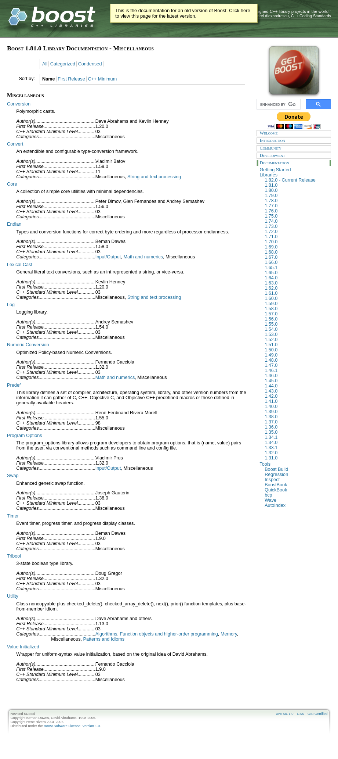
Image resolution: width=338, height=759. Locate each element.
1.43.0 (296, 391)
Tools (294, 464)
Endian (14, 224)
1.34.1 (296, 437)
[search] (277, 104)
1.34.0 (296, 442)
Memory (229, 634)
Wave (296, 500)
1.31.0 (296, 458)
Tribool (14, 556)
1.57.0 (296, 313)
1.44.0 (296, 386)
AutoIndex (296, 505)
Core (12, 184)
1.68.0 (296, 252)
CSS (300, 714)
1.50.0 (296, 349)
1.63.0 (296, 283)
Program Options (24, 435)
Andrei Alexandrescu (270, 16)
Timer (13, 516)
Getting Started (294, 169)
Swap (13, 475)
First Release (71, 79)
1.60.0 (296, 298)
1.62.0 (296, 288)
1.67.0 (296, 257)
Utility (12, 596)
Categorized (62, 64)
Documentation (294, 162)
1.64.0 (296, 277)
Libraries (294, 175)
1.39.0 (296, 411)
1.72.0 (296, 231)
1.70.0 (296, 241)
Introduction (294, 140)
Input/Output (108, 256)
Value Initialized (23, 646)
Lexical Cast (19, 264)
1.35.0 (296, 432)
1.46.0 (296, 375)
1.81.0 (296, 185)
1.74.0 (296, 221)
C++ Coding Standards (311, 16)
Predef (14, 385)
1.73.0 (296, 226)
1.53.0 (296, 334)
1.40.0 (296, 406)
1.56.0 (296, 319)
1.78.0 (296, 200)
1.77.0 (296, 205)
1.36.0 (296, 427)
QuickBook (296, 490)
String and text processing (154, 176)
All (44, 64)
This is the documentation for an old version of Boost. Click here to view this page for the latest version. (182, 13)
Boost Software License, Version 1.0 (72, 726)
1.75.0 (296, 216)
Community (294, 148)
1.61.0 (296, 293)
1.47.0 (296, 365)
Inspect (296, 479)
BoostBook (296, 484)
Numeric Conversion (28, 344)
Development (294, 155)
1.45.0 (296, 380)
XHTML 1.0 (285, 714)
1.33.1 (296, 447)
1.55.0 (296, 324)
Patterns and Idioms (104, 639)
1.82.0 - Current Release (296, 180)
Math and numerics (143, 256)
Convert (15, 144)
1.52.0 (296, 339)
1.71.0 (296, 236)
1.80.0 (296, 190)
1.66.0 (296, 262)
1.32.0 (296, 452)
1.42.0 (296, 396)
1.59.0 (296, 303)
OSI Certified (317, 714)
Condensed (90, 64)
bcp (296, 495)
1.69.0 (296, 247)
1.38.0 (296, 416)
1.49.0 (296, 355)
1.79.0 (296, 195)
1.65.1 (296, 267)
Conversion (18, 104)
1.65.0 (296, 272)
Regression (296, 474)
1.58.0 (296, 308)
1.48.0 (296, 360)
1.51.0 (296, 344)
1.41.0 (296, 401)
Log (11, 304)
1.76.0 (296, 211)
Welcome (294, 133)
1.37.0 (296, 422)
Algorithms (106, 634)
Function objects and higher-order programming (169, 634)
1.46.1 (296, 370)
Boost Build (296, 469)
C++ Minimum (102, 79)
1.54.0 (296, 329)
